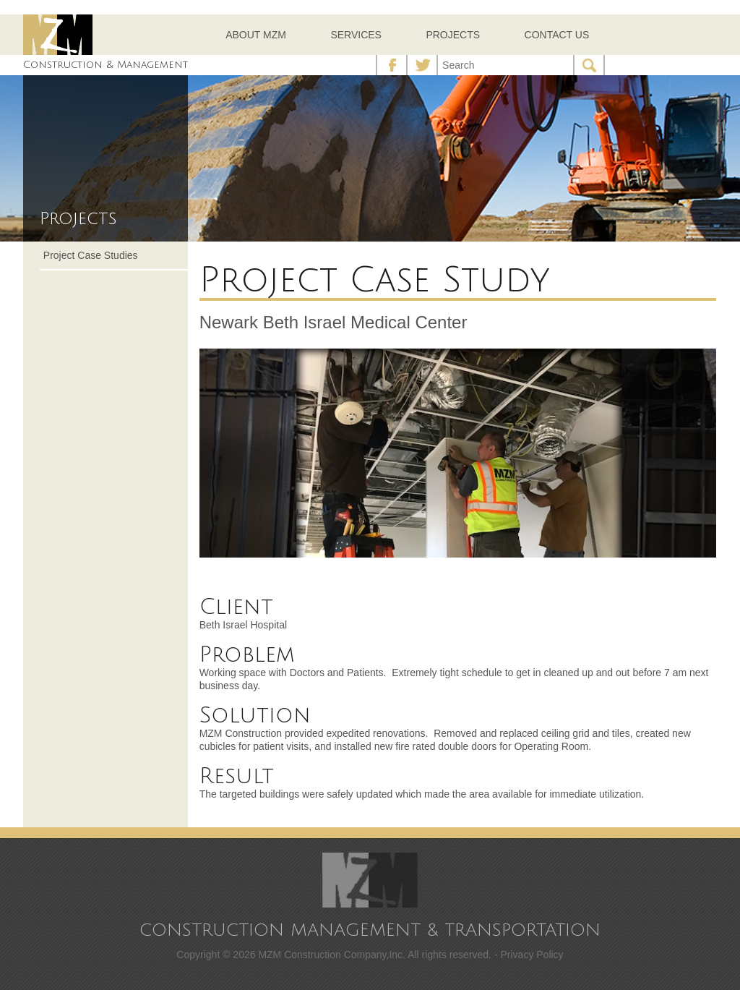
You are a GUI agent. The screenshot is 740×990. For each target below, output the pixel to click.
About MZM (255, 34)
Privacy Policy (531, 954)
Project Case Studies (90, 255)
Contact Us (557, 34)
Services (356, 34)
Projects (453, 34)
